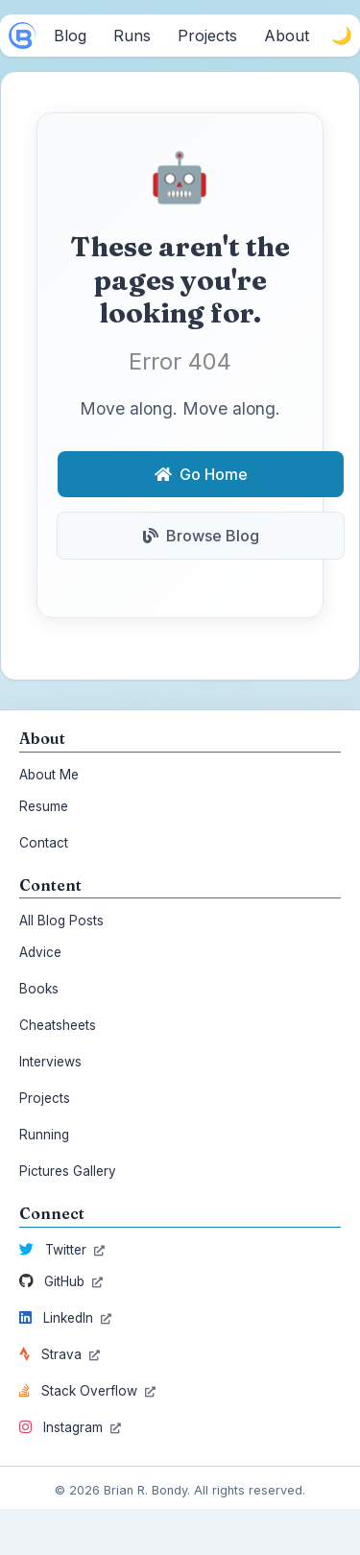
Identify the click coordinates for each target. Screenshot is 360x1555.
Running (44, 1134)
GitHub (61, 1281)
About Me (49, 774)
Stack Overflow (87, 1391)
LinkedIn (65, 1318)
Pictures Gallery (67, 1171)
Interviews (50, 1061)
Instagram (70, 1427)
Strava (59, 1354)
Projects (44, 1098)
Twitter (62, 1249)
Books (39, 988)
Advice (40, 952)
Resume (43, 806)
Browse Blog (201, 535)
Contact (43, 842)
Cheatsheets (57, 1025)
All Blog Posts (61, 920)
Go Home (201, 474)
